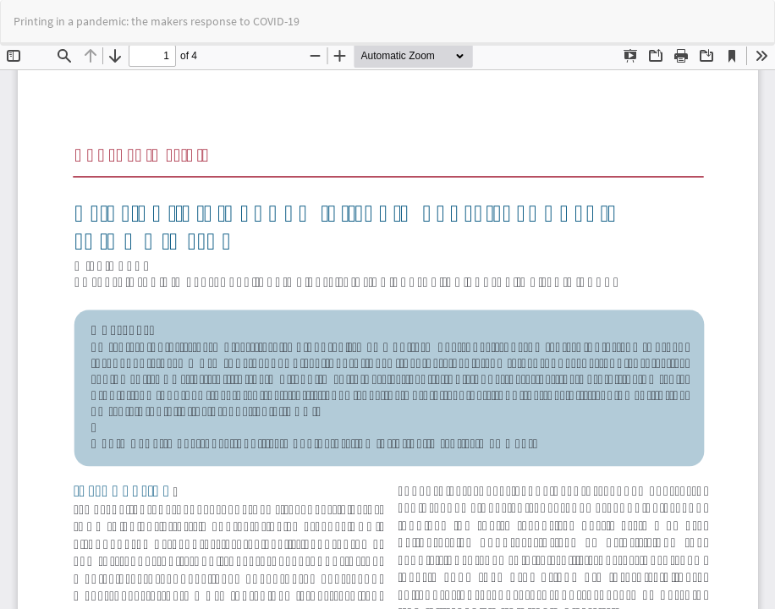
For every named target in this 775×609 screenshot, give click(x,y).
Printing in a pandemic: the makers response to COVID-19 (157, 21)
